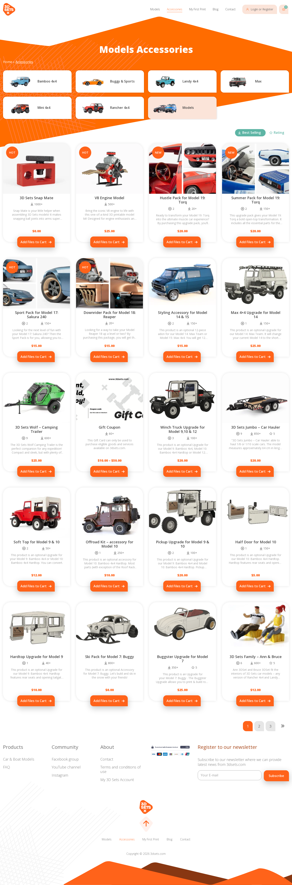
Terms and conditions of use (120, 769)
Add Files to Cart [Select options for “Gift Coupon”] (106, 471)
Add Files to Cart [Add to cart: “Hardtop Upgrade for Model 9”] (33, 701)
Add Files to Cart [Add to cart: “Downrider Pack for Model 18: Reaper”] (106, 356)
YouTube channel (66, 767)
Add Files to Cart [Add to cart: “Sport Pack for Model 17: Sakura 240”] (33, 356)
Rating (279, 132)
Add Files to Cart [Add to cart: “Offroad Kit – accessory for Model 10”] (106, 586)
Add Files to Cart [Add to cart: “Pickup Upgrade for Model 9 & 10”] (179, 586)
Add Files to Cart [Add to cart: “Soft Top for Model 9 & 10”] (33, 586)
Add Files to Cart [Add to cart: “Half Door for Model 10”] (252, 586)
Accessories (174, 9)
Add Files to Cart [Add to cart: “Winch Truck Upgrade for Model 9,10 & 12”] (179, 471)
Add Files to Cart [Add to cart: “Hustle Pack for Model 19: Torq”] (179, 242)
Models (155, 9)
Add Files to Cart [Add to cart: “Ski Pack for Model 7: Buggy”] (106, 701)
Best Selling (251, 132)
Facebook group (65, 759)
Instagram (60, 775)
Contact (230, 9)
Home (7, 62)
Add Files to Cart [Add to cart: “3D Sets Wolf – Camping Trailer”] (33, 471)
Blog (215, 9)
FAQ (6, 767)
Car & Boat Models (18, 759)
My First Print (197, 9)
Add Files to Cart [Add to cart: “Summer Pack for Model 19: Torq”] (252, 242)
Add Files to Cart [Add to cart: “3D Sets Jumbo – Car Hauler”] (252, 471)
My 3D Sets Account (117, 779)
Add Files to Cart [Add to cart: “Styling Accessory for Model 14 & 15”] (179, 356)
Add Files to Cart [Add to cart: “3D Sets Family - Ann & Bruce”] (252, 701)
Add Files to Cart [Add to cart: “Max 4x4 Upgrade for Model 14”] (252, 356)
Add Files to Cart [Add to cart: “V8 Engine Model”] (106, 242)
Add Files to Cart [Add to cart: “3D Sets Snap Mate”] (33, 242)
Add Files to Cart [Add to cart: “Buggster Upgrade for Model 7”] (179, 701)
